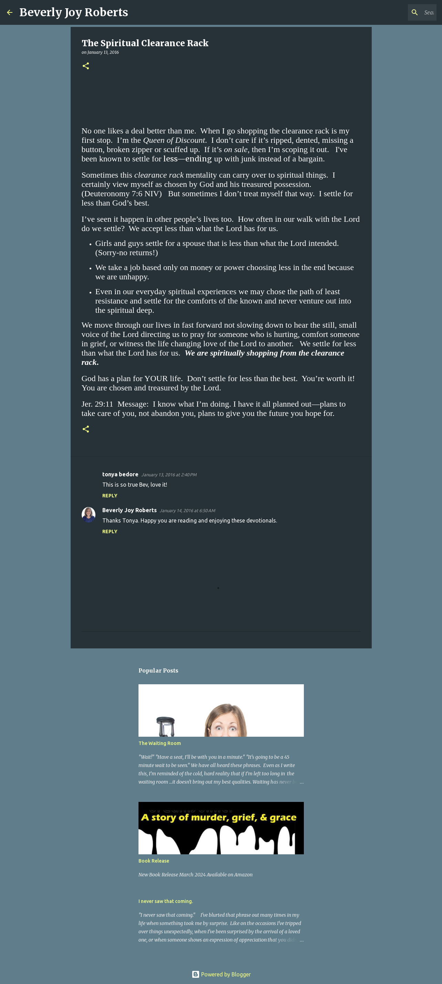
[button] (86, 66)
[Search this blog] (400, 12)
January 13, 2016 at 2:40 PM (168, 474)
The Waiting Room (159, 743)
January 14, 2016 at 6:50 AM (187, 510)
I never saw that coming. (165, 901)
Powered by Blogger (221, 974)
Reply (109, 495)
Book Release (153, 861)
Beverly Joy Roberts (73, 12)
